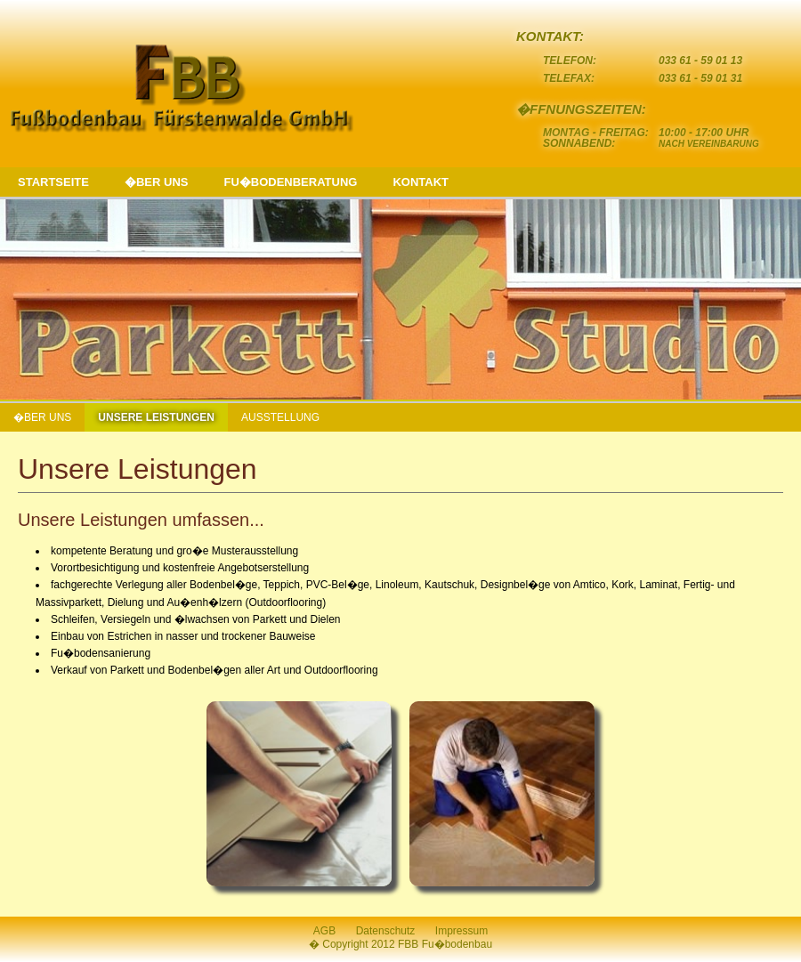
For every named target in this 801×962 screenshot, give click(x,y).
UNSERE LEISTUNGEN (156, 417)
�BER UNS (157, 182)
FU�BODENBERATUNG (290, 182)
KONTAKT (420, 182)
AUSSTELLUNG (280, 417)
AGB (324, 931)
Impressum (461, 931)
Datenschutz (386, 931)
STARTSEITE (53, 182)
